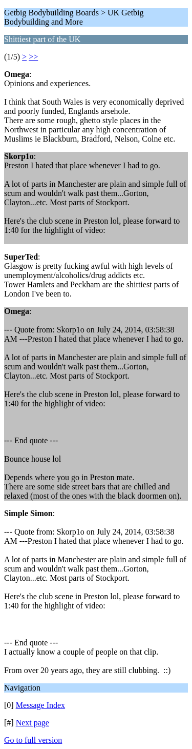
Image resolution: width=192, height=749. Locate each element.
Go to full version (33, 740)
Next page (32, 722)
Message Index (40, 705)
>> (33, 56)
